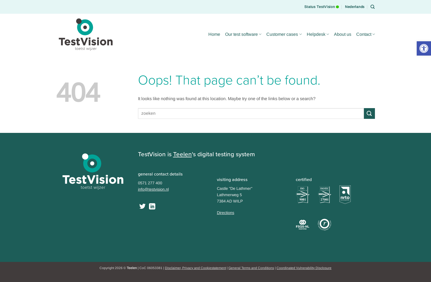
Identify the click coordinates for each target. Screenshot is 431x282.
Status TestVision (321, 4)
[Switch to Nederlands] (354, 7)
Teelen (182, 154)
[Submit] (369, 113)
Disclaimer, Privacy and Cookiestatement (195, 268)
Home (214, 34)
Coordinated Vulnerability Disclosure (304, 268)
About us (342, 34)
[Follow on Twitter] (142, 206)
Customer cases (284, 34)
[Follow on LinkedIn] (152, 206)
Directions (225, 212)
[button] (424, 48)
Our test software (243, 34)
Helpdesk (318, 34)
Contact (365, 34)
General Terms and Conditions (251, 268)
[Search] (373, 7)
